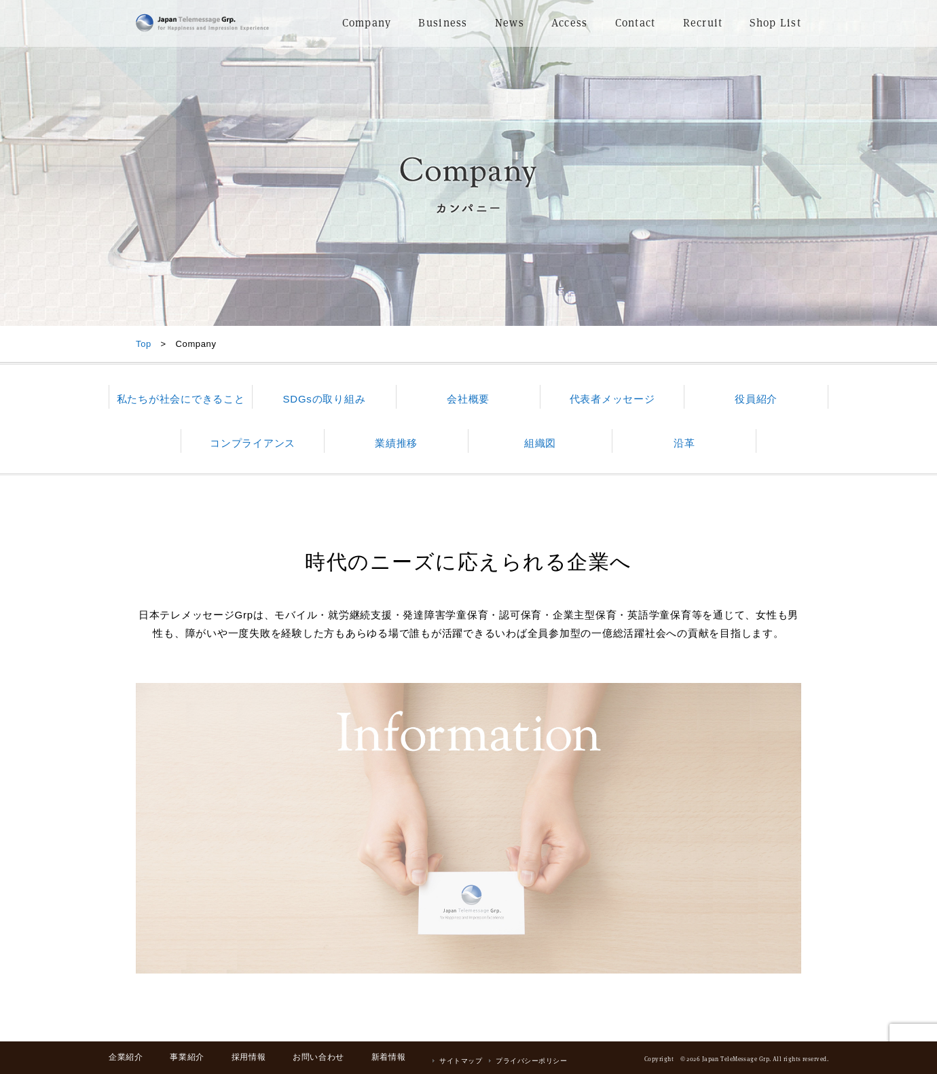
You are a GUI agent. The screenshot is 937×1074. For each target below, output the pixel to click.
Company (367, 23)
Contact (635, 23)
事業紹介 (187, 1057)
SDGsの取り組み (324, 399)
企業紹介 (126, 1057)
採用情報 (248, 1057)
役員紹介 (756, 399)
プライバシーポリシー (531, 1060)
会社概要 (468, 399)
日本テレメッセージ (202, 23)
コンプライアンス (252, 443)
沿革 (684, 443)
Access (569, 23)
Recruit (703, 23)
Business (442, 23)
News (509, 23)
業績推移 (396, 443)
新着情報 (388, 1057)
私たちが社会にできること (181, 399)
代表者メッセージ (612, 399)
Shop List (775, 23)
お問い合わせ (318, 1057)
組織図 (540, 443)
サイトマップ (460, 1060)
